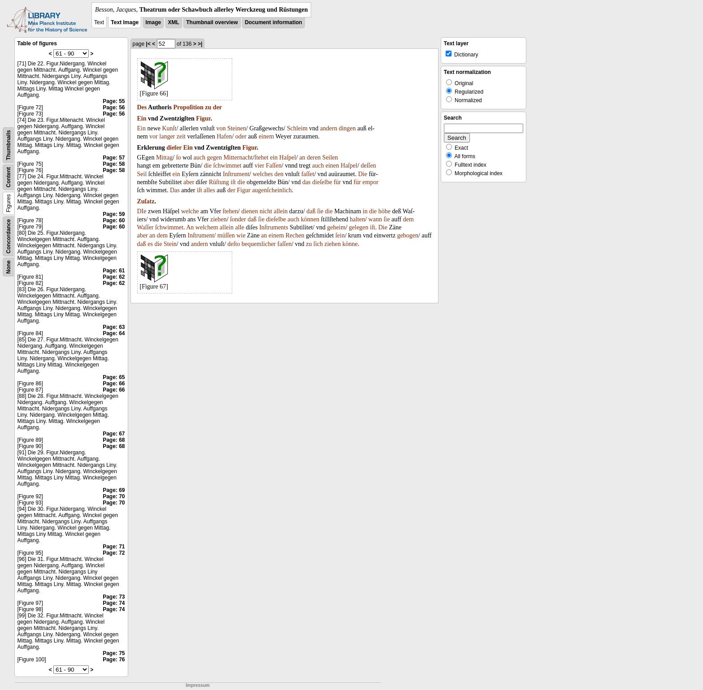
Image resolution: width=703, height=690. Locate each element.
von (221, 128)
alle (239, 227)
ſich (318, 244)
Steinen (236, 128)
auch (199, 157)
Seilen (330, 157)
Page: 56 (114, 107)
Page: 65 (114, 377)
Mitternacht (237, 157)
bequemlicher (259, 244)
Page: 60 (114, 220)
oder (241, 136)
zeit (181, 136)
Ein (142, 118)
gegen (214, 157)
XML (173, 22)
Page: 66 (114, 383)
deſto (233, 244)
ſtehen (230, 211)
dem (408, 219)
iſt (233, 182)
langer (167, 136)
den (278, 174)
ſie (320, 211)
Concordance (8, 236)
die (208, 165)
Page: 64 (114, 333)
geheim (336, 227)
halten (357, 219)
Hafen (224, 136)
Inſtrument (236, 174)
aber (188, 182)
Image (153, 22)
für (337, 182)
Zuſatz (146, 201)
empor (370, 182)
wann (375, 219)
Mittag (164, 157)
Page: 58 (114, 164)
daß (311, 211)
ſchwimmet (227, 165)
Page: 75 (114, 653)
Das (175, 190)
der (217, 107)
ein (274, 157)
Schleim (297, 128)
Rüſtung (219, 182)
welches (262, 174)
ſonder (238, 219)
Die (362, 174)
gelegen (359, 227)
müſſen (226, 235)
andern (328, 128)
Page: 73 (114, 597)
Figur (203, 118)
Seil (142, 174)
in (365, 211)
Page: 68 (114, 440)
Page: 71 (114, 546)
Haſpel (287, 157)
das (306, 182)
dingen (347, 128)
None (8, 267)
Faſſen (274, 165)
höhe (384, 211)
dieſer (174, 147)
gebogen (407, 235)
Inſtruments (273, 227)
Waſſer (145, 227)
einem (266, 136)
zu (208, 107)
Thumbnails (8, 145)
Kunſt (169, 128)
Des (142, 107)
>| (200, 44)
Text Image (125, 22)
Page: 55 (114, 101)
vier (260, 165)
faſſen (285, 244)
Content (8, 177)
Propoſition (188, 107)
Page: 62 (114, 277)
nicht (266, 211)
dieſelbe (322, 182)
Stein (170, 244)
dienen (249, 211)
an (302, 157)
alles (209, 190)
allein (280, 211)
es (150, 244)
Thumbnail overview (212, 22)
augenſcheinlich (272, 190)
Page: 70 (114, 496)
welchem (206, 227)
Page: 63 (114, 327)
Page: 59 (114, 214)
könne (350, 244)
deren (314, 157)
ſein (340, 235)
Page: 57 (114, 158)
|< (148, 44)
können (310, 219)
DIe (142, 211)
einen (332, 165)
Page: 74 (114, 603)
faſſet (307, 174)
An (190, 227)
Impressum (197, 685)
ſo (178, 157)
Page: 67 (114, 434)
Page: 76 (114, 659)
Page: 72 (114, 553)
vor (153, 136)
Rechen (295, 235)
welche (190, 211)
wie (240, 235)
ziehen (218, 219)
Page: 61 (114, 270)
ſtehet (262, 157)
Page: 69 (114, 490)
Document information (273, 22)
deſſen (368, 165)
